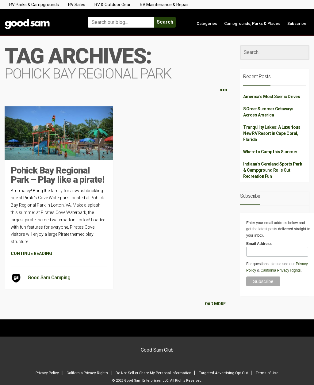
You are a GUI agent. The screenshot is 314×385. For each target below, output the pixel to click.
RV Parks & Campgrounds (34, 4)
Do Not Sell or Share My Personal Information (153, 373)
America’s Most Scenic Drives (271, 96)
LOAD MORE (214, 303)
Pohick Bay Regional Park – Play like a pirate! (57, 175)
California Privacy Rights (281, 270)
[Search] (274, 52)
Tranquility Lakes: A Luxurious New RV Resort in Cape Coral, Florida (271, 133)
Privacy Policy (47, 373)
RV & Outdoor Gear (112, 4)
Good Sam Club (157, 350)
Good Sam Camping (49, 277)
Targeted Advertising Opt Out (223, 373)
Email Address (259, 244)
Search (165, 22)
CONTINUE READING (31, 253)
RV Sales (76, 4)
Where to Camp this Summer (270, 151)
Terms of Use (267, 373)
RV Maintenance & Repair (164, 4)
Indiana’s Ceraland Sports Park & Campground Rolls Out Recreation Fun (272, 170)
